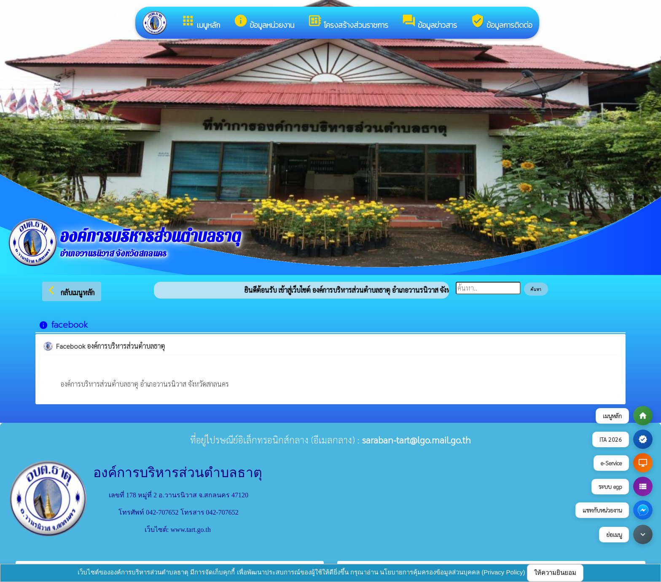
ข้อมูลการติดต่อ (501, 22)
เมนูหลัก (200, 22)
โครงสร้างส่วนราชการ (348, 22)
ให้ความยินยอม (555, 572)
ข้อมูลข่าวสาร (429, 22)
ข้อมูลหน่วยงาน (264, 22)
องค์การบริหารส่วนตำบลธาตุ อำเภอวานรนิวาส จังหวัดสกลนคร (144, 383)
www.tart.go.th (191, 529)
